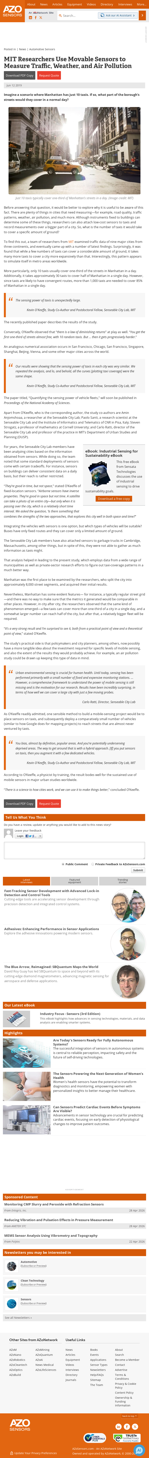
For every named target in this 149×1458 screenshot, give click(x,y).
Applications (98, 1360)
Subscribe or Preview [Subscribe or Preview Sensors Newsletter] (34, 1303)
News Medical (45, 1365)
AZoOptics (16, 1370)
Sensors (26, 1299)
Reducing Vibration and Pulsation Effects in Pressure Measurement (58, 1220)
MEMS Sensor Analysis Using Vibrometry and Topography (51, 1235)
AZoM (13, 1350)
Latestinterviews (26, 881)
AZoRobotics (17, 1360)
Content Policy (124, 1392)
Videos (70, 1365)
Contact (120, 1365)
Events (94, 1355)
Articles (70, 1355)
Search (119, 1355)
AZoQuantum (44, 1355)
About (119, 1350)
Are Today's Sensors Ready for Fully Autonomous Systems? (93, 1042)
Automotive (29, 1262)
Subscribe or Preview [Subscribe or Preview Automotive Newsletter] (34, 1265)
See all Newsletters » (18, 1317)
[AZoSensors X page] (40, 18)
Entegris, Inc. (19, 1210)
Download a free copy (114, 499)
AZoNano (15, 1355)
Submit (138, 870)
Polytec (15, 1241)
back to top (129, 1416)
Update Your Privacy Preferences (33, 1453)
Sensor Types (98, 1365)
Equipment (73, 1360)
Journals (71, 1380)
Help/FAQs (97, 1375)
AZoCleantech (18, 1365)
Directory (71, 1375)
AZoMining (42, 1350)
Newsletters (98, 1370)
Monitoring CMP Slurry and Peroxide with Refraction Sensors (54, 1204)
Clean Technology (32, 1280)
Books (94, 1350)
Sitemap (95, 1380)
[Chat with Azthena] (139, 1450)
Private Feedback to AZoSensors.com (120, 864)
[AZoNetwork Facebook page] (35, 18)
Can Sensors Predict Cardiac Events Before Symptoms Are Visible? (96, 1109)
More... (141, 4)
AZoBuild (15, 1375)
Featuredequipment (74, 881)
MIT (71, 242)
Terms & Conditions (122, 1377)
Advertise (121, 1370)
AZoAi (39, 1360)
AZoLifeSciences (46, 1370)
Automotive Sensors (42, 49)
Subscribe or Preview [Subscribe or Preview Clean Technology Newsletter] (34, 1284)
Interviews (72, 1370)
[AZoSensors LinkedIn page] (30, 18)
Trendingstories (123, 881)
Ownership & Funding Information (123, 1401)
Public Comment (77, 864)
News (22, 49)
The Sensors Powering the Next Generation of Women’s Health (98, 1075)
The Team (96, 1385)
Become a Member (127, 1360)
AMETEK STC (18, 1226)
